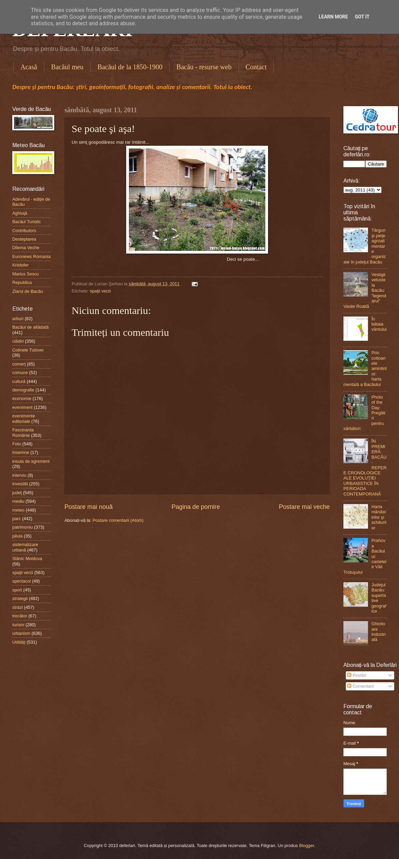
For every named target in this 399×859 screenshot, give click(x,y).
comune (20, 372)
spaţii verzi (100, 291)
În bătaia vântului (378, 324)
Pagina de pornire (196, 506)
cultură (19, 381)
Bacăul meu (67, 67)
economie (21, 398)
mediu (18, 501)
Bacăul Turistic (26, 221)
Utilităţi (19, 642)
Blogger (306, 845)
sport (17, 589)
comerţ (19, 364)
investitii (20, 483)
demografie (23, 389)
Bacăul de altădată (30, 327)
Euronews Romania (31, 256)
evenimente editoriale (23, 418)
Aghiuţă (19, 213)
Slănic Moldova (27, 558)
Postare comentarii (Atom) (118, 520)
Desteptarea (24, 239)
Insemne (20, 452)
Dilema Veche (25, 247)
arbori (18, 318)
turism (18, 624)
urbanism (21, 633)
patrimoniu (22, 527)
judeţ (17, 492)
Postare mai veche (304, 506)
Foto (16, 443)
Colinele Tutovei (28, 350)
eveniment (22, 407)
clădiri (18, 341)
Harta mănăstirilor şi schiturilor (378, 517)
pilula (17, 536)
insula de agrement (31, 461)
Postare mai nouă (88, 506)
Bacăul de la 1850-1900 (130, 67)
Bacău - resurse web (204, 67)
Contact (256, 67)
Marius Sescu (25, 273)
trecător (19, 615)
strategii (20, 598)
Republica (22, 282)
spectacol (21, 581)
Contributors (24, 230)
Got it (362, 16)
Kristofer (20, 265)
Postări (356, 675)
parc (16, 518)
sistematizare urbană (25, 547)
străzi (17, 607)
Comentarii (360, 686)
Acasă (28, 67)
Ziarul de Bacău (27, 291)
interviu (19, 475)
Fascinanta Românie (23, 432)
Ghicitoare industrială (378, 631)
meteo (18, 510)
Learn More (333, 16)
